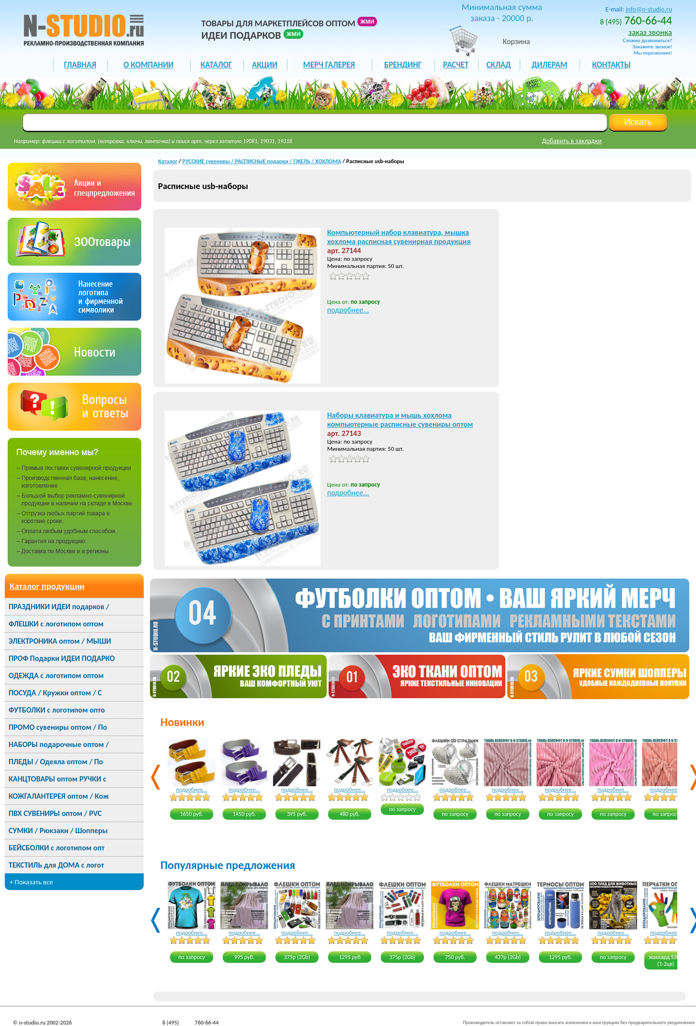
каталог (216, 65)
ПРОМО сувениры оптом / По (58, 727)
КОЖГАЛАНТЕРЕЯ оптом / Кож (59, 796)
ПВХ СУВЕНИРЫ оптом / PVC (55, 813)
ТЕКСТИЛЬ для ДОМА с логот (56, 865)
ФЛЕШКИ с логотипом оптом (56, 623)
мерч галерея (329, 65)
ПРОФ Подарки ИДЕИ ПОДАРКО (61, 658)
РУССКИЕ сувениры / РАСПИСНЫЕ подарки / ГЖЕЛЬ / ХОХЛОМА (262, 161)
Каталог (167, 161)
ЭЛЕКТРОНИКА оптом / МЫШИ (60, 641)
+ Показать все (31, 882)
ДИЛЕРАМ (550, 65)
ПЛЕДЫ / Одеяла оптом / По (56, 761)
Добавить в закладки (572, 141)
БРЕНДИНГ (403, 65)
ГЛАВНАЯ (80, 65)
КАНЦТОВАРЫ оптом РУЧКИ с (57, 778)
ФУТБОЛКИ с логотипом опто (57, 709)
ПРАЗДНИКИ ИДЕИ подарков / (59, 606)
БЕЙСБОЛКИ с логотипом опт (56, 847)
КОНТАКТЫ (611, 65)
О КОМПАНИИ (149, 65)
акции (264, 65)
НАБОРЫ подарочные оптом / (59, 744)
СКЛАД (498, 65)
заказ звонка (650, 32)
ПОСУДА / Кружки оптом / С (55, 692)
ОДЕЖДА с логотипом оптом (56, 675)
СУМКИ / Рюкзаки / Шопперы (58, 830)
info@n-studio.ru (649, 9)
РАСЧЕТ (455, 65)
